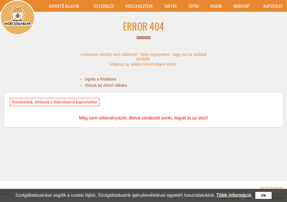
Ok (263, 195)
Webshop (241, 6)
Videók (216, 6)
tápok (193, 6)
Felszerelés (103, 6)
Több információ (233, 195)
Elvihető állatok (64, 6)
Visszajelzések (139, 6)
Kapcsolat (273, 6)
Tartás (170, 6)
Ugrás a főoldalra (100, 79)
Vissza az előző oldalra (106, 85)
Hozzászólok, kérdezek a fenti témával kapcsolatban (54, 102)
